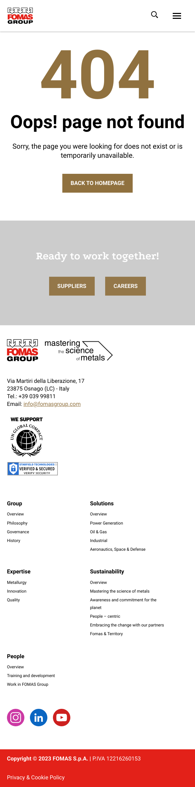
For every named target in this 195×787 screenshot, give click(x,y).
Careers (126, 298)
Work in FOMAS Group (27, 684)
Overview (15, 514)
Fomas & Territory (106, 633)
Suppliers (71, 298)
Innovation (16, 591)
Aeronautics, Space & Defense (118, 549)
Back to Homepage (97, 183)
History (13, 540)
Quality (13, 599)
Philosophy (17, 523)
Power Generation (106, 523)
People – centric (105, 616)
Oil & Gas (98, 531)
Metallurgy (16, 582)
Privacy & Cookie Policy (35, 777)
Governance (18, 531)
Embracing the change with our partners (127, 625)
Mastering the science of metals (119, 591)
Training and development (31, 675)
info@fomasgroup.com (51, 404)
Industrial (98, 540)
